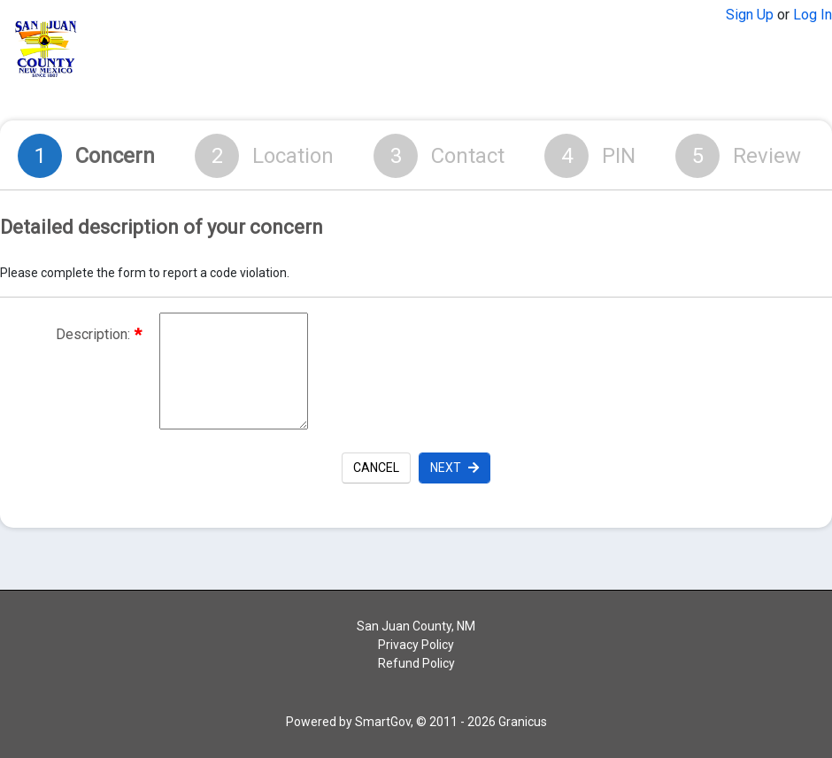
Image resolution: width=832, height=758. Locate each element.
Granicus (522, 722)
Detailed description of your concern (161, 227)
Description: (99, 334)
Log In (812, 14)
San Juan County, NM (416, 626)
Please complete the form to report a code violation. (144, 273)
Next (454, 467)
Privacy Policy (416, 645)
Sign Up (750, 14)
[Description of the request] (233, 371)
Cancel (376, 467)
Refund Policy (416, 663)
